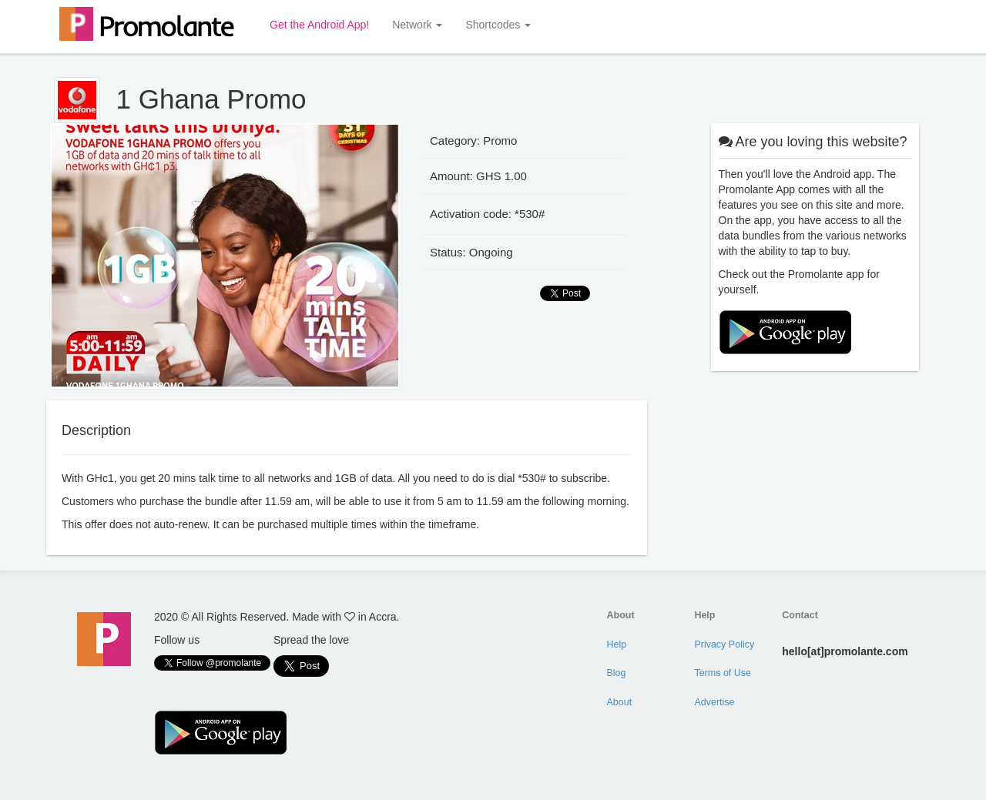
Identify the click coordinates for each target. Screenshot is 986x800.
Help (617, 644)
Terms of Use (722, 673)
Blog (616, 673)
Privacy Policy (724, 644)
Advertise (714, 702)
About (619, 702)
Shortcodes (498, 24)
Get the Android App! (319, 24)
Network (417, 24)
